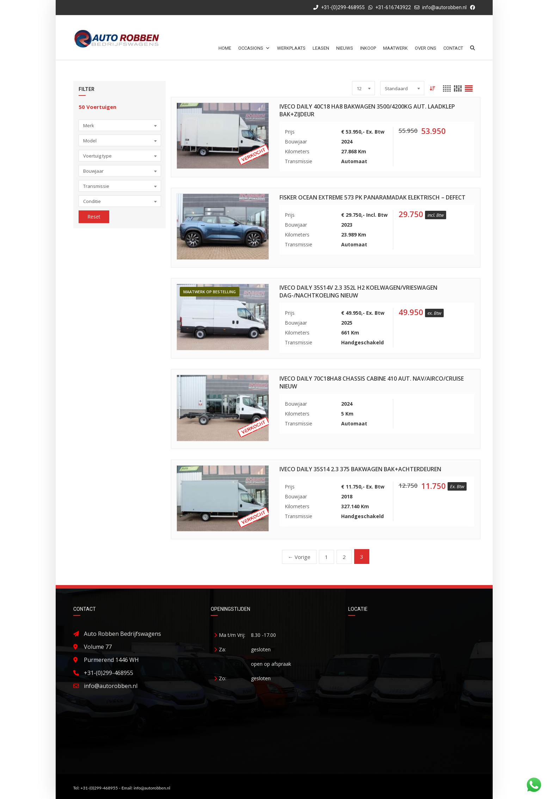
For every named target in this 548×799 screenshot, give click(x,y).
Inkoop (368, 48)
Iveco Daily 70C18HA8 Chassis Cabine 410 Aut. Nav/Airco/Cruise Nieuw (371, 382)
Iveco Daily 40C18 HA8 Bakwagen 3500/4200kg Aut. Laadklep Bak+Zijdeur (367, 110)
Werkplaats (291, 48)
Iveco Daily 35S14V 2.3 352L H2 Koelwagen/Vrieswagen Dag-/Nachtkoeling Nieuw (358, 291)
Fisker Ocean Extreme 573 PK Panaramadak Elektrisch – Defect (372, 197)
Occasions (254, 48)
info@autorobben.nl (444, 7)
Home (224, 48)
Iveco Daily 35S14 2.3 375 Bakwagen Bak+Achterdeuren (360, 469)
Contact (453, 48)
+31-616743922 (393, 7)
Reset (93, 216)
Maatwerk (395, 48)
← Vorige (299, 556)
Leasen (321, 48)
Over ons (425, 48)
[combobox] (120, 125)
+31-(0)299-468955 (339, 7)
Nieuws (344, 48)
